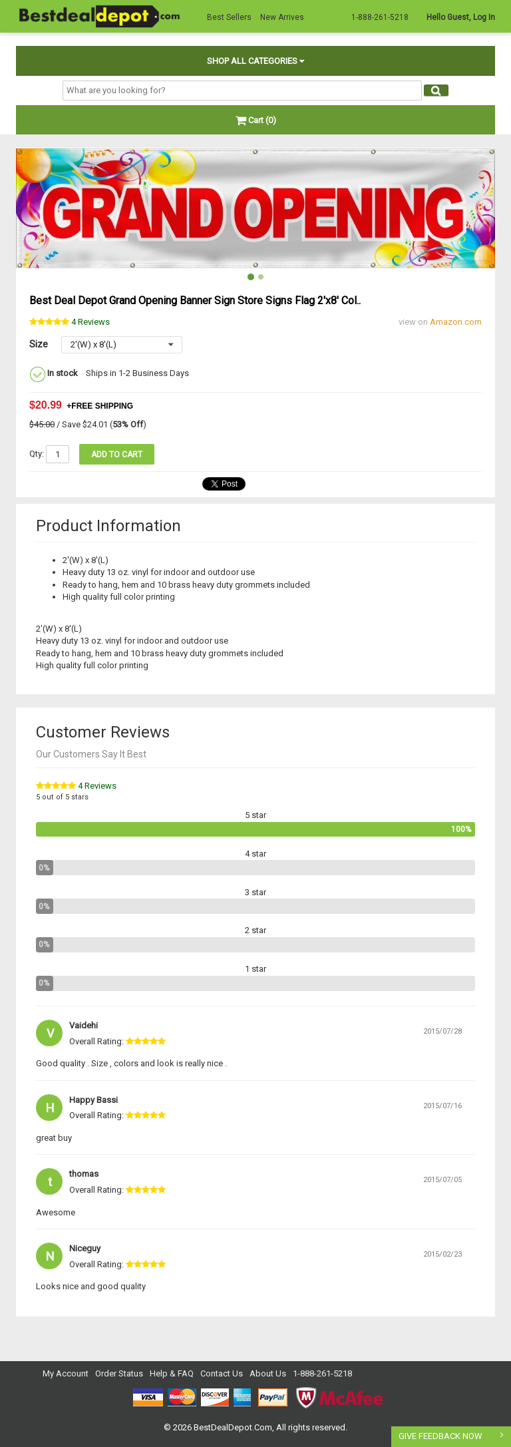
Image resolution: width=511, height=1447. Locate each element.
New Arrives (282, 17)
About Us (268, 1373)
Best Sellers (229, 17)
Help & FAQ (172, 1373)
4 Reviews (97, 786)
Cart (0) (256, 120)
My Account (65, 1373)
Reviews (90, 322)
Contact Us (221, 1373)
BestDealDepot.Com (233, 1427)
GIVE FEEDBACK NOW (440, 1436)
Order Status (119, 1373)
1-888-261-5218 (322, 1373)
